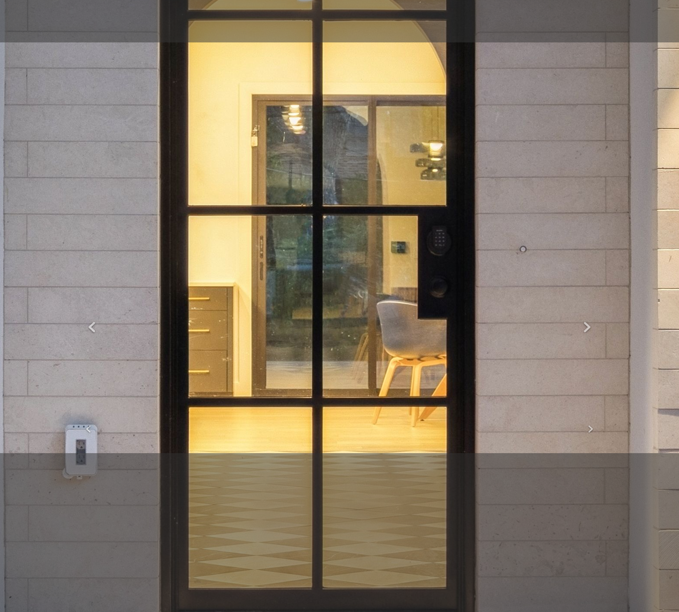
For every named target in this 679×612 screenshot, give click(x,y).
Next (587, 327)
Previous (92, 327)
